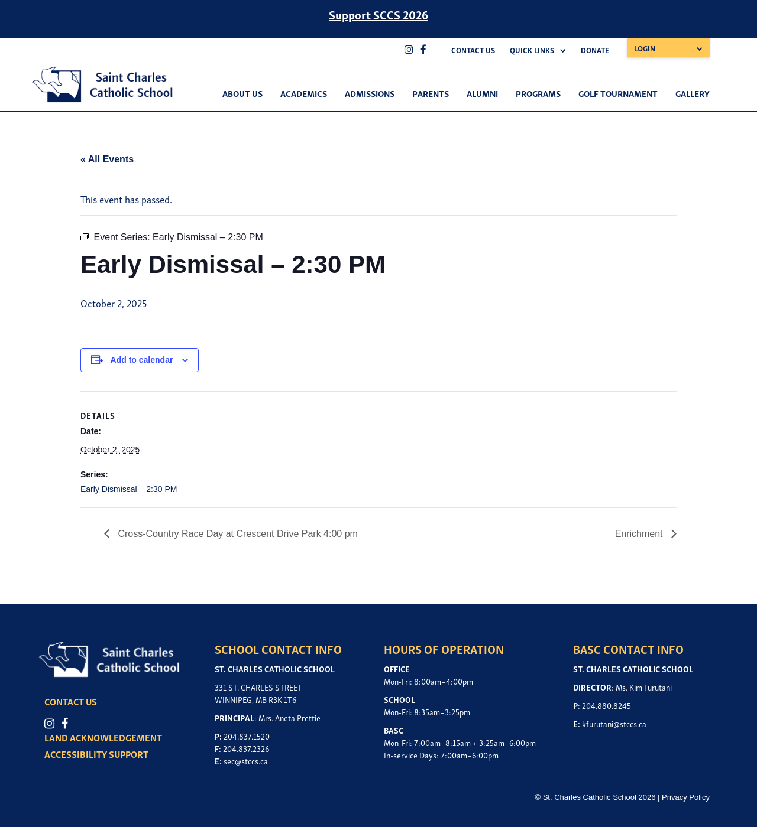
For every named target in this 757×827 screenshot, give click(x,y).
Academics (303, 93)
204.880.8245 (606, 705)
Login (644, 48)
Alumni (482, 93)
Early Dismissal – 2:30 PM (128, 489)
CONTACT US (70, 701)
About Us (242, 93)
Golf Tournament (618, 93)
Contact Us (473, 50)
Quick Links (532, 50)
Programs (538, 93)
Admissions (369, 93)
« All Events (107, 159)
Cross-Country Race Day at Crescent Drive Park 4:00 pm (236, 534)
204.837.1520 (247, 736)
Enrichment (640, 534)
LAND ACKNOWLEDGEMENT (103, 737)
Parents (430, 93)
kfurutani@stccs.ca (614, 723)
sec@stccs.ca (246, 760)
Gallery (692, 93)
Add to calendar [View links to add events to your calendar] (142, 359)
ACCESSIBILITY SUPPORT (96, 753)
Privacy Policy (686, 797)
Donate (595, 50)
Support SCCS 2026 (378, 14)
